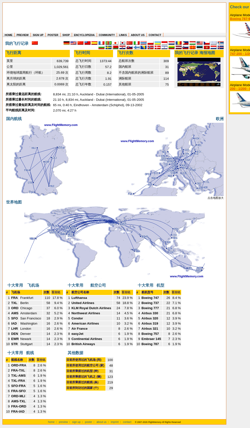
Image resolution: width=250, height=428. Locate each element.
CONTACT (155, 35)
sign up (76, 421)
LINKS (123, 35)
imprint (115, 421)
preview (63, 421)
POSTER (53, 35)
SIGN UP (38, 35)
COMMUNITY (107, 35)
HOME (8, 35)
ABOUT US (138, 35)
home (51, 421)
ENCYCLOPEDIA (84, 35)
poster (88, 421)
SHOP (66, 35)
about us (101, 421)
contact (127, 421)
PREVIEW (23, 35)
